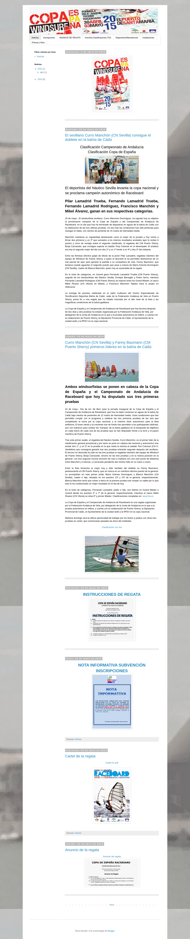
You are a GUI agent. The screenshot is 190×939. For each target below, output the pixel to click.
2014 (40, 79)
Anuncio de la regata (82, 850)
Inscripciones (49, 38)
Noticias (35, 38)
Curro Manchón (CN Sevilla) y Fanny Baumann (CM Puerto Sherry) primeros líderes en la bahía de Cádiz (108, 344)
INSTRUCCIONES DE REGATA (112, 594)
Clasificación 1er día (112, 527)
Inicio (111, 905)
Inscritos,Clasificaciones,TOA (98, 38)
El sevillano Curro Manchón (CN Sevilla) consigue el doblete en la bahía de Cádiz (108, 137)
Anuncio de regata (112, 856)
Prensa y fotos (38, 42)
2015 (40, 69)
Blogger (111, 931)
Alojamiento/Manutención (127, 38)
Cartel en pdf (111, 762)
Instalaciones (148, 38)
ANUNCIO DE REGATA (70, 38)
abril (42, 72)
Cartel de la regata (80, 756)
